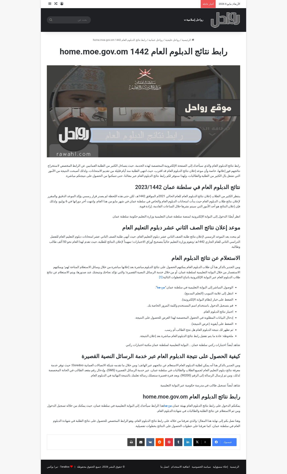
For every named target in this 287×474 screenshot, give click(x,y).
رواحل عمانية (155, 39)
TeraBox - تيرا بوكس (58, 466)
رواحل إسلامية (194, 19)
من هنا (161, 287)
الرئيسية (188, 39)
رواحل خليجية (172, 39)
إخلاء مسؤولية (220, 466)
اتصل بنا (164, 466)
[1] (160, 277)
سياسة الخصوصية (201, 466)
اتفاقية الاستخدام (180, 466)
